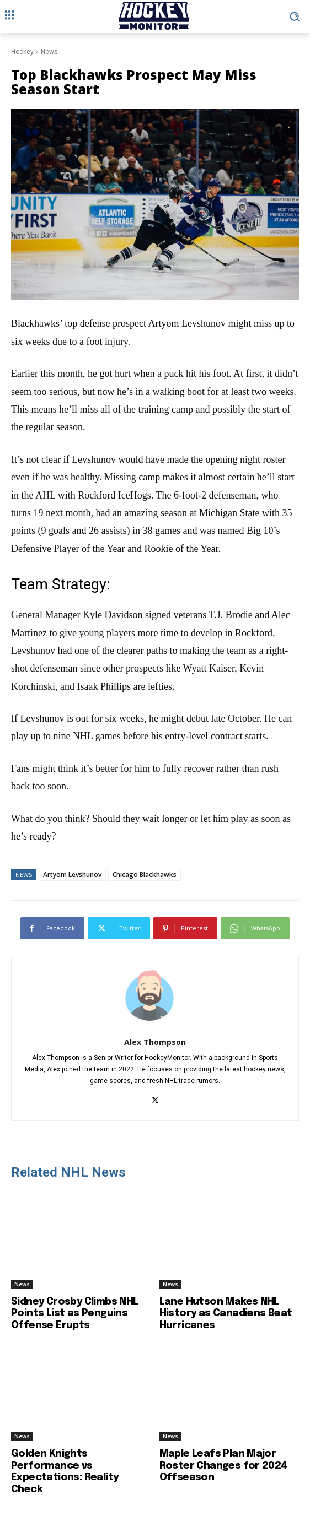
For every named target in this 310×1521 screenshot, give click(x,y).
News (49, 52)
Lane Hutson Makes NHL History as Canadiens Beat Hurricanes (225, 1313)
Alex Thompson (155, 1042)
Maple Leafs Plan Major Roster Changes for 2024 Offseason (223, 1465)
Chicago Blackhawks (145, 874)
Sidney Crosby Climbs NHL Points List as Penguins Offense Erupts (74, 1313)
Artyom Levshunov (72, 874)
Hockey (22, 52)
